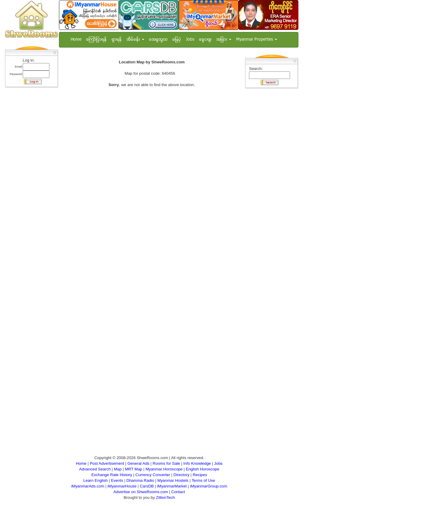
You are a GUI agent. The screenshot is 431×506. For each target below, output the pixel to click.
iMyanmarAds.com (87, 486)
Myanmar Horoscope (164, 469)
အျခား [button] (223, 39)
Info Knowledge (197, 463)
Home (76, 39)
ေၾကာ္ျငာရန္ (96, 39)
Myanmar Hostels (173, 480)
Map (118, 469)
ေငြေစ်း (205, 39)
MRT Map (133, 469)
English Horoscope (202, 469)
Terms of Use (203, 480)
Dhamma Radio (140, 480)
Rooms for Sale (166, 463)
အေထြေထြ (158, 39)
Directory (181, 475)
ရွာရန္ (117, 39)
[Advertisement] (30, 179)
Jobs (190, 39)
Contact (178, 492)
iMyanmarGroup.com (208, 486)
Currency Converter (152, 475)
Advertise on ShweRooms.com (140, 492)
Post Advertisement (107, 463)
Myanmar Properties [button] (256, 39)
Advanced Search (94, 469)
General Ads (138, 463)
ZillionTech (165, 497)
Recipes (200, 475)
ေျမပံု (176, 39)
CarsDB (147, 486)
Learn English (95, 480)
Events (117, 480)
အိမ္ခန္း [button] (135, 39)
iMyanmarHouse (121, 486)
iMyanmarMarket (172, 486)
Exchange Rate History (111, 475)
